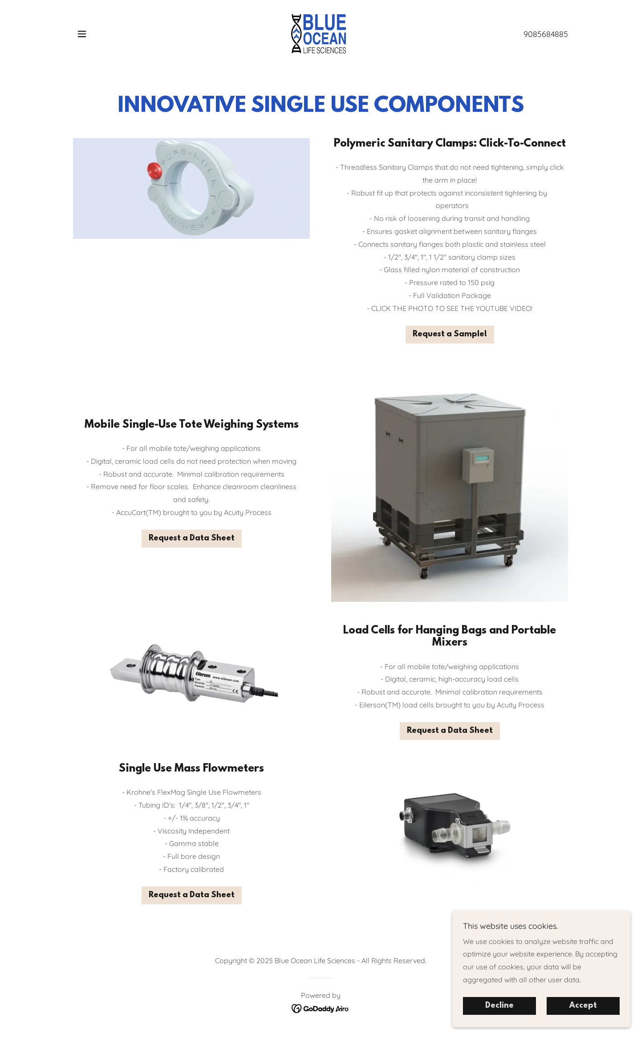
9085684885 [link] (545, 34)
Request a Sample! (450, 334)
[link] (321, 33)
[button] (82, 34)
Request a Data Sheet (192, 538)
